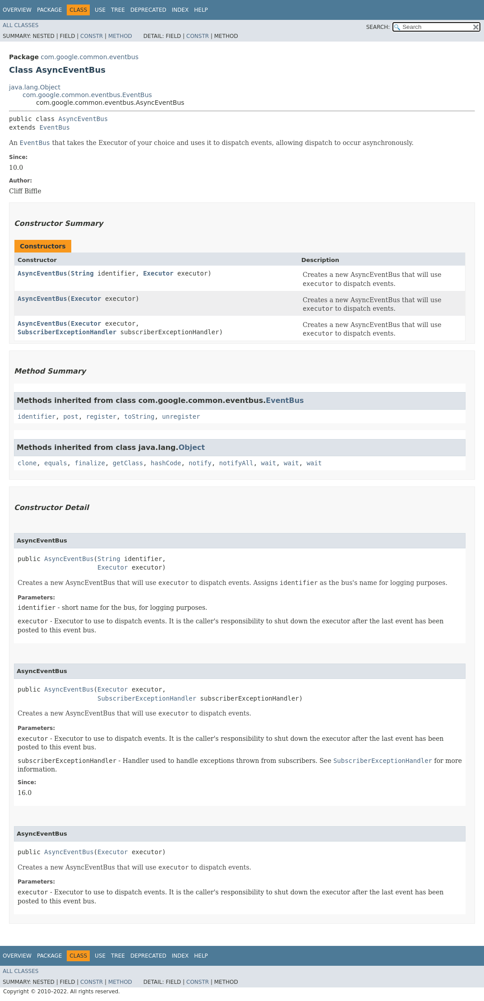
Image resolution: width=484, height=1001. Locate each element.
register (101, 416)
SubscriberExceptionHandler (67, 332)
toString (139, 416)
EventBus (54, 127)
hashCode (166, 463)
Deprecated (148, 10)
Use (100, 10)
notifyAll (236, 463)
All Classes (20, 25)
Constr (91, 36)
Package (49, 10)
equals (55, 463)
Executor (158, 273)
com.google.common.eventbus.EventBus (87, 94)
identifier (36, 416)
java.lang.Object (34, 87)
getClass (128, 463)
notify (200, 463)
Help (201, 10)
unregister (181, 416)
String (82, 273)
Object (192, 447)
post (70, 416)
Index (180, 10)
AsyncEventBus (83, 118)
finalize (89, 463)
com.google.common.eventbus (89, 57)
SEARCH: (378, 27)
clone (27, 463)
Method (120, 36)
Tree (118, 10)
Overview (17, 10)
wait (269, 463)
